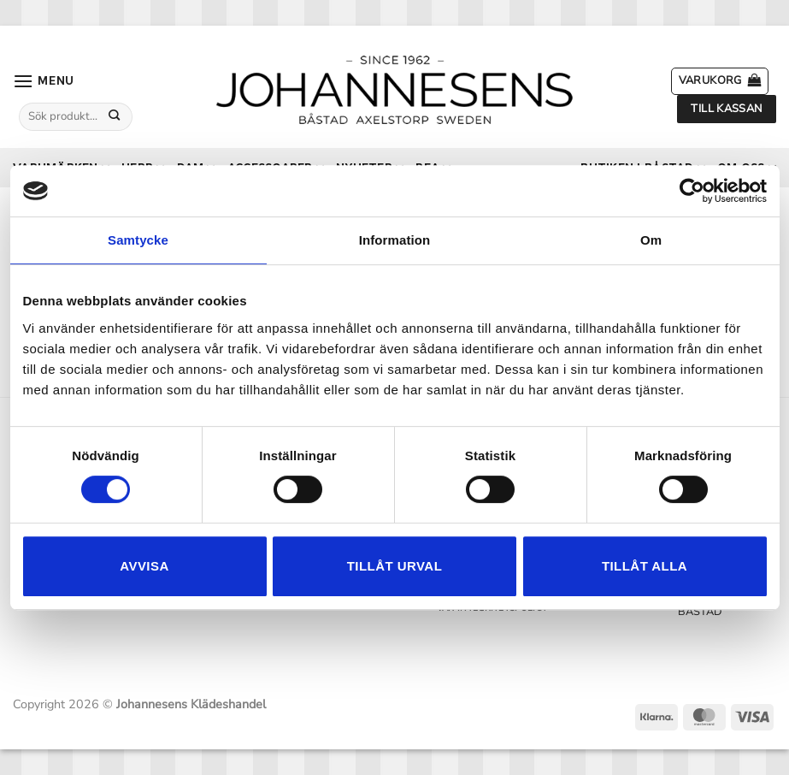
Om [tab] (651, 240)
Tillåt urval (395, 566)
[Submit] (115, 116)
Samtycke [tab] (138, 240)
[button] (43, 81)
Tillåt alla (644, 566)
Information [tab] (395, 240)
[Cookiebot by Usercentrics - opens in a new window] (692, 191)
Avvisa (144, 566)
